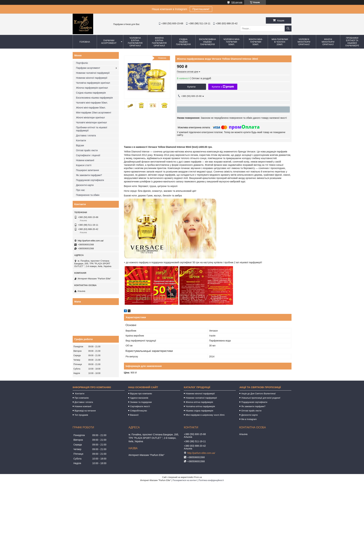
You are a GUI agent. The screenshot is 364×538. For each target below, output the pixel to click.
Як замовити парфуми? (89, 175)
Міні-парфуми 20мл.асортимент (93, 112)
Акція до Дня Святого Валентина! (258, 393)
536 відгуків (236, 2)
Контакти (81, 140)
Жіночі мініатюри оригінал (328, 42)
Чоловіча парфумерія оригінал (93, 82)
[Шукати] (288, 28)
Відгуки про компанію (141, 393)
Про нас (80, 190)
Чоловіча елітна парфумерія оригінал (135, 42)
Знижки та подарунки (141, 402)
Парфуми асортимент (109, 41)
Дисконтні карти (85, 185)
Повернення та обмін (88, 195)
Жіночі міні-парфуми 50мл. (256, 42)
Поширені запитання (87, 170)
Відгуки (80, 145)
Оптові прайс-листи (87, 150)
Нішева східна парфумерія (199, 410)
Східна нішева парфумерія (183, 42)
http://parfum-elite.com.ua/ (91, 240)
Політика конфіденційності (211, 480)
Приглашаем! (201, 9)
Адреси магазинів (139, 398)
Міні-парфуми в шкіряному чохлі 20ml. (205, 415)
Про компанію (82, 398)
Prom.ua (198, 477)
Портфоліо (82, 63)
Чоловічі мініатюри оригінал (303, 42)
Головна (85, 42)
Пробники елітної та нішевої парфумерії (91, 129)
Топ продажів (81, 415)
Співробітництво (138, 410)
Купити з (223, 86)
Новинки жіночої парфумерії (91, 77)
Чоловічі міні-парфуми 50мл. (231, 42)
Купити (191, 86)
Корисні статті (83, 165)
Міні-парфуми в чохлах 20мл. (280, 42)
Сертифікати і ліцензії (88, 155)
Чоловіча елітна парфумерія (200, 406)
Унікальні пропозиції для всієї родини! (260, 398)
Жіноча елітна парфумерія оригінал (159, 42)
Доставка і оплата (86, 135)
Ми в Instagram (249, 419)
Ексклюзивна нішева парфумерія (207, 42)
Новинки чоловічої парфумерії (93, 73)
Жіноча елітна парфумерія (199, 402)
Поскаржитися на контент (185, 480)
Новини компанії (85, 160)
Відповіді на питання (85, 410)
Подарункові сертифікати (90, 180)
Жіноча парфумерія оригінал (92, 87)
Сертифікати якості (140, 406)
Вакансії (134, 415)
